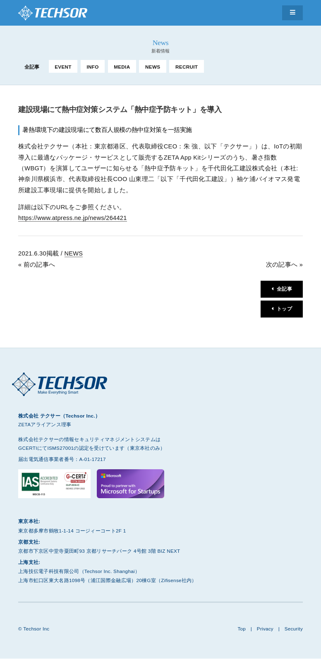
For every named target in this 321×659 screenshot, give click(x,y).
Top (241, 629)
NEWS (152, 66)
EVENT (63, 66)
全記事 (32, 66)
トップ (284, 309)
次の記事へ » (284, 264)
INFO (92, 66)
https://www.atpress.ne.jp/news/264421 (73, 218)
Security (293, 629)
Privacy (264, 629)
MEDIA (122, 66)
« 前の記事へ (36, 264)
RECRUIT (186, 66)
